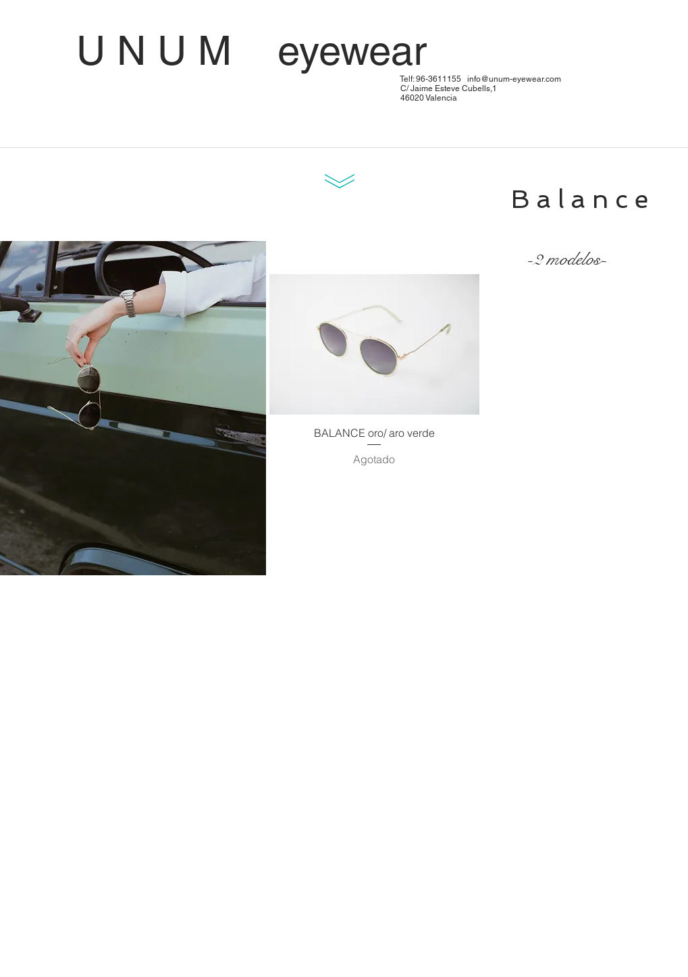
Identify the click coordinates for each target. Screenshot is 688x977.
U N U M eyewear (314, 50)
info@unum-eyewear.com (514, 79)
